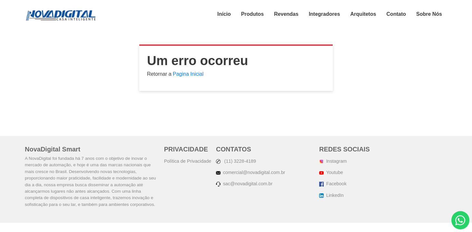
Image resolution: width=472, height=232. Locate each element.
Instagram (333, 161)
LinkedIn (331, 195)
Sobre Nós (429, 14)
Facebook (333, 183)
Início (224, 14)
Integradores (324, 14)
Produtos (252, 14)
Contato (396, 14)
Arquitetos (363, 14)
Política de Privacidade (187, 161)
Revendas (286, 14)
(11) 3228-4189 (236, 161)
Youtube (331, 172)
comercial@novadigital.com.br (250, 172)
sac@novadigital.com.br (244, 183)
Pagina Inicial (188, 74)
